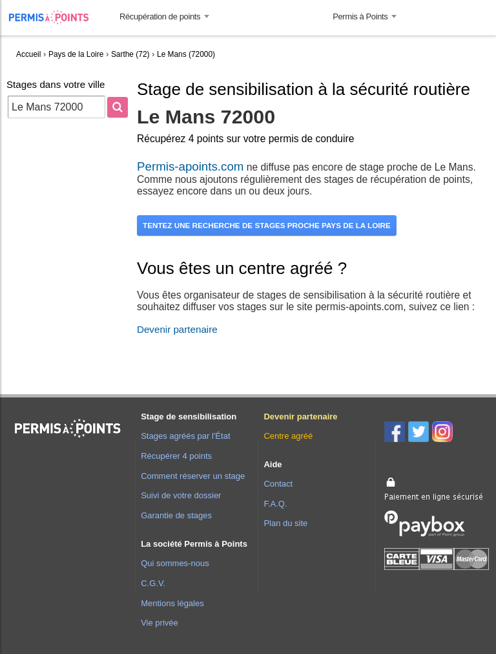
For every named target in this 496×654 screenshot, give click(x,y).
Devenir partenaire (177, 329)
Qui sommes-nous (175, 563)
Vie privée (159, 623)
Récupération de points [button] (159, 16)
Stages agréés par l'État (185, 436)
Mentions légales (172, 603)
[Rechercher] (117, 107)
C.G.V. (153, 583)
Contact (278, 484)
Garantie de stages (176, 515)
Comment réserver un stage (193, 476)
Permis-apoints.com (190, 166)
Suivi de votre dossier (181, 495)
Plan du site (285, 523)
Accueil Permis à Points (55, 17)
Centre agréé (288, 436)
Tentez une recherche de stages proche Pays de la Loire (267, 225)
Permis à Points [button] (360, 16)
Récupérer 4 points (176, 456)
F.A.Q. (275, 504)
